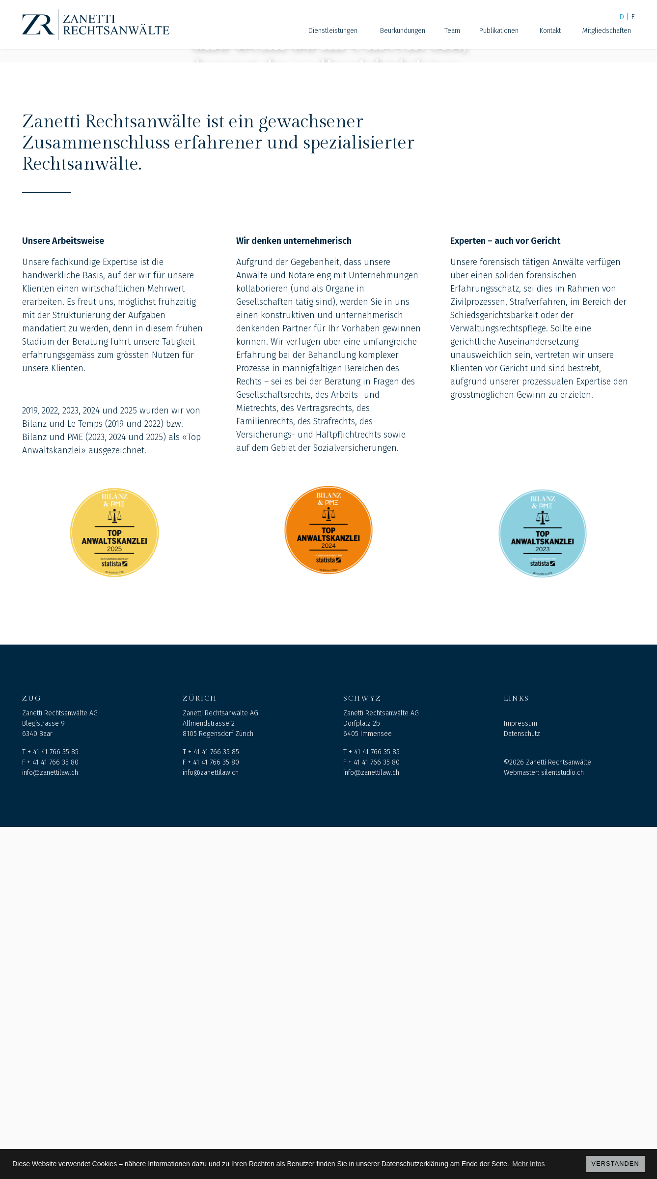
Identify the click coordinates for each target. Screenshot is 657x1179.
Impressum (520, 1075)
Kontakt (550, 31)
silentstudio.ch (562, 1124)
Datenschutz (522, 1086)
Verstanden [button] (615, 1163)
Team (452, 31)
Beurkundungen (402, 31)
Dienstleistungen (332, 31)
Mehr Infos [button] (528, 1164)
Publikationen (499, 31)
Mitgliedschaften (606, 31)
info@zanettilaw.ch (50, 1124)
